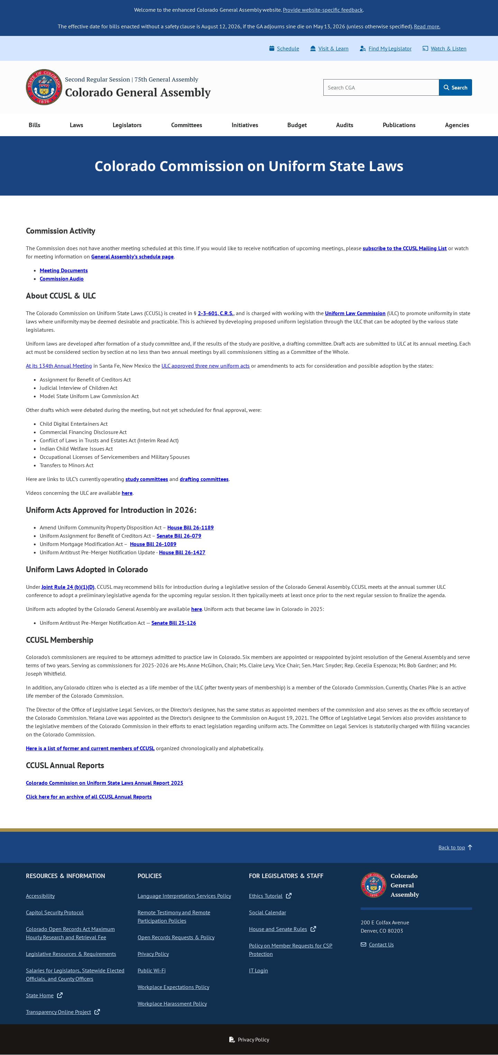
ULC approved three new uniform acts (206, 365)
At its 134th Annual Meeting (59, 365)
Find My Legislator (386, 48)
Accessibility (40, 895)
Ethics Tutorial (270, 895)
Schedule (284, 48)
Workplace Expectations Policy (173, 986)
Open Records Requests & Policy (176, 937)
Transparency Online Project (63, 1011)
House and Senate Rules (282, 928)
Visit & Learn (329, 48)
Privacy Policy (153, 953)
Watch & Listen (445, 48)
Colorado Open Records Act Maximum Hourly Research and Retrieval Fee (70, 933)
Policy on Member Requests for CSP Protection (290, 949)
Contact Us (377, 944)
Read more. (427, 26)
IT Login (258, 970)
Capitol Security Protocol (55, 912)
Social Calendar (267, 912)
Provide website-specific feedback (323, 9)
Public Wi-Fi (152, 970)
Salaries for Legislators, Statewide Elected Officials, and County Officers (75, 974)
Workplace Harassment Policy (172, 1003)
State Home (44, 995)
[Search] (381, 87)
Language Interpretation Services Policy (184, 895)
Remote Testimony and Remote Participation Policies (174, 916)
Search (456, 87)
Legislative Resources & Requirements (71, 953)
